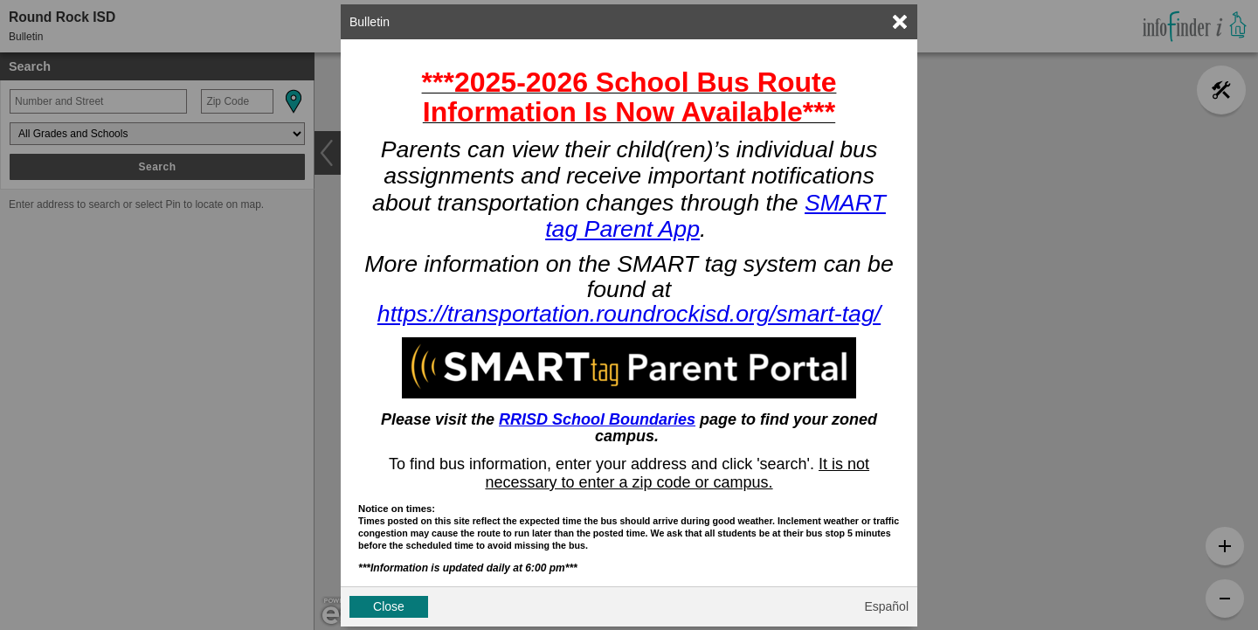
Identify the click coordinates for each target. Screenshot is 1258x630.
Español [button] (886, 606)
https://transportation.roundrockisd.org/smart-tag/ (629, 314)
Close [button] (388, 606)
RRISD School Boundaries (597, 419)
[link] (899, 21)
